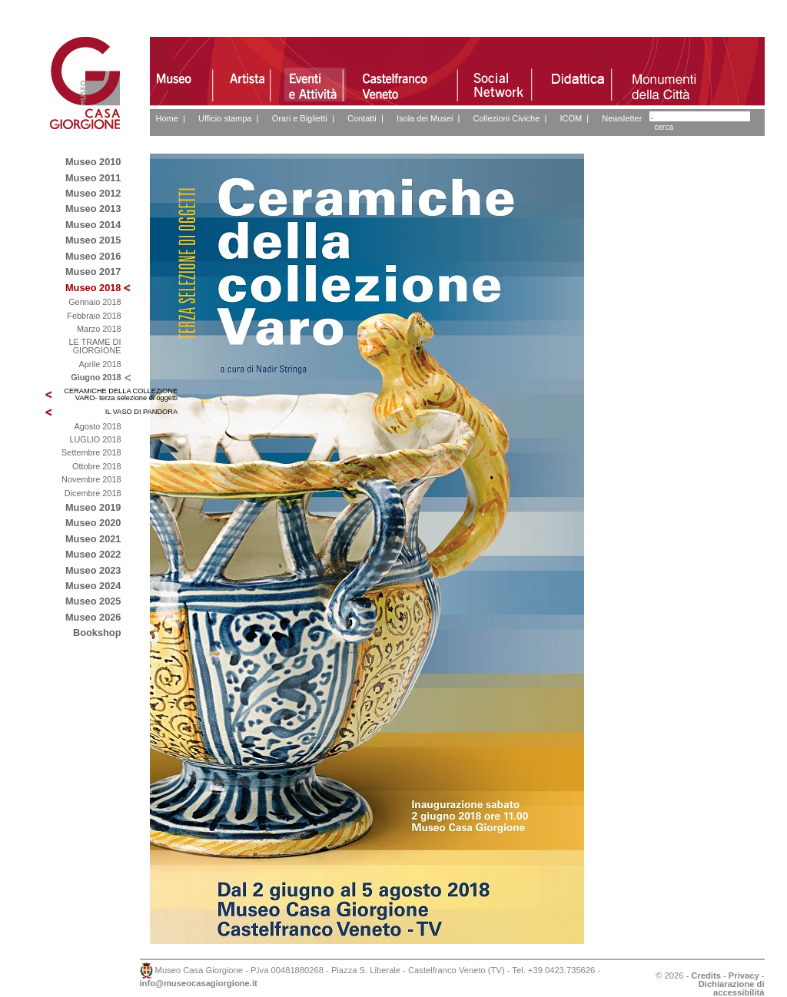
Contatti (362, 118)
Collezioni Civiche (506, 118)
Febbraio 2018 (94, 315)
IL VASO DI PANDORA (141, 412)
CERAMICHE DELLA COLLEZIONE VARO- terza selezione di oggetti (121, 394)
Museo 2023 (93, 570)
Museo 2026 (93, 617)
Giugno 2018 (96, 377)
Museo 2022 (93, 554)
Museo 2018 (93, 287)
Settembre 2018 (91, 452)
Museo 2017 (93, 271)
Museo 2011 (93, 178)
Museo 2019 (93, 507)
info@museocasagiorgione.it (198, 983)
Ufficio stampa (225, 118)
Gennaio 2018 (94, 301)
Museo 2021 (93, 539)
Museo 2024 (93, 585)
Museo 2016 (93, 256)
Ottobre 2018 (96, 466)
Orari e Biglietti (299, 118)
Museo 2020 (93, 522)
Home (167, 118)
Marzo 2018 (99, 328)
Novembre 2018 (91, 479)
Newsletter (622, 118)
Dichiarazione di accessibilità (732, 988)
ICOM (571, 118)
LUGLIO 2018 (95, 439)
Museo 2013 (93, 208)
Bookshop (97, 632)
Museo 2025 (93, 601)
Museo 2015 (93, 240)
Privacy (744, 975)
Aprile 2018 (99, 364)
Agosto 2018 (97, 426)
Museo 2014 (93, 224)
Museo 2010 (93, 161)
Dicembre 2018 (93, 493)
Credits (706, 975)
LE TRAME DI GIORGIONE (94, 346)
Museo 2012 (93, 193)
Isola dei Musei (425, 118)
